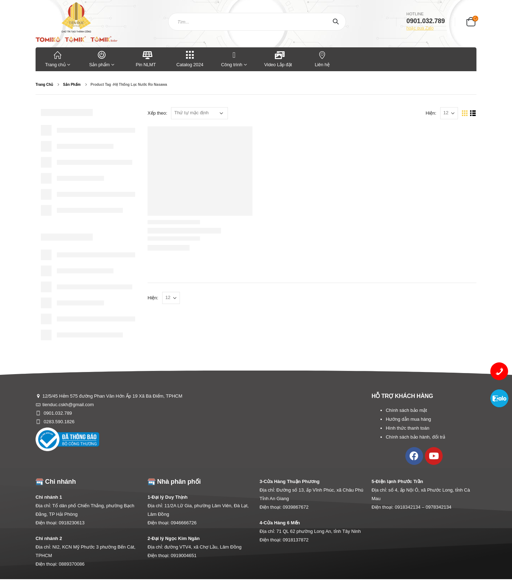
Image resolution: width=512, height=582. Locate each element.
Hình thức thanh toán (407, 428)
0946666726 (183, 522)
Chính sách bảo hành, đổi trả (415, 437)
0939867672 (295, 507)
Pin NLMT (146, 58)
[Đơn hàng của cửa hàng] (199, 113)
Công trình (231, 58)
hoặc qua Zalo (419, 28)
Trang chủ (57, 58)
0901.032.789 (57, 413)
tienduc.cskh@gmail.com (68, 404)
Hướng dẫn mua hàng (408, 419)
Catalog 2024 (190, 58)
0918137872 (295, 539)
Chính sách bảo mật (406, 410)
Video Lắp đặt (278, 58)
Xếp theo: (157, 113)
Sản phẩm (101, 58)
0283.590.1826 (58, 421)
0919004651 (183, 555)
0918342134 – (410, 507)
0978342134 (438, 507)
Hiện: (431, 113)
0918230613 (71, 522)
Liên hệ (322, 58)
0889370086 (71, 564)
